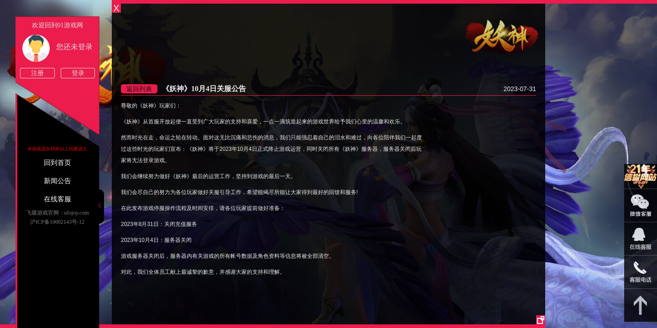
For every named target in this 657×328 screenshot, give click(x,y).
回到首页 (57, 162)
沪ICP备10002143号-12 (57, 222)
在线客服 (57, 199)
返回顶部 (640, 305)
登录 (78, 73)
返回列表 (139, 88)
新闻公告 (57, 180)
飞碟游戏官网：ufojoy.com (57, 213)
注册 (37, 73)
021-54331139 (640, 272)
